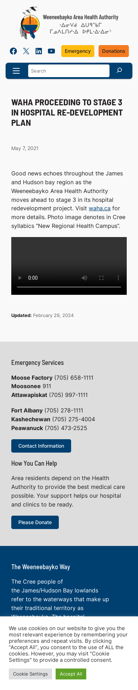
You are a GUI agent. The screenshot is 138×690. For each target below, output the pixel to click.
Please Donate (35, 522)
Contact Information (41, 446)
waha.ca (100, 208)
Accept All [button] (71, 674)
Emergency (78, 51)
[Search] (119, 70)
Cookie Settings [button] (30, 674)
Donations (113, 51)
